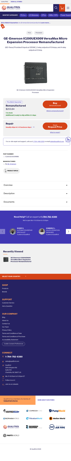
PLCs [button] (23, 15)
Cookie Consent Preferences (13, 344)
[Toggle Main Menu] (68, 8)
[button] (32, 127)
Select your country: (14, 276)
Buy (55, 104)
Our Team (5, 327)
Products (5, 288)
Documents (9, 202)
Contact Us (6, 324)
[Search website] (56, 8)
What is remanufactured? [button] (55, 111)
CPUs (43, 15)
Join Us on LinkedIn (11, 384)
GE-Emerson (11, 164)
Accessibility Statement (10, 340)
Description (9, 194)
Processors (39, 32)
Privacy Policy (6, 330)
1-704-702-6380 (49, 217)
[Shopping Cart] (62, 8)
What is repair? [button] (55, 132)
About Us (5, 320)
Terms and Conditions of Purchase (13, 336)
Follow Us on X (10, 380)
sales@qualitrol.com (57, 141)
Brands (4, 292)
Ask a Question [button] (7, 306)
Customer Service (8, 303)
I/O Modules (33, 15)
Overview (8, 185)
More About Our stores (46, 400)
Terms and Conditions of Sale (12, 333)
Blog (3, 317)
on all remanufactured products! (25, 23)
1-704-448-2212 (38, 141)
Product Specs (11, 171)
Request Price (55, 126)
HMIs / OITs (53, 15)
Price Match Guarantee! (14, 102)
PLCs (29, 32)
